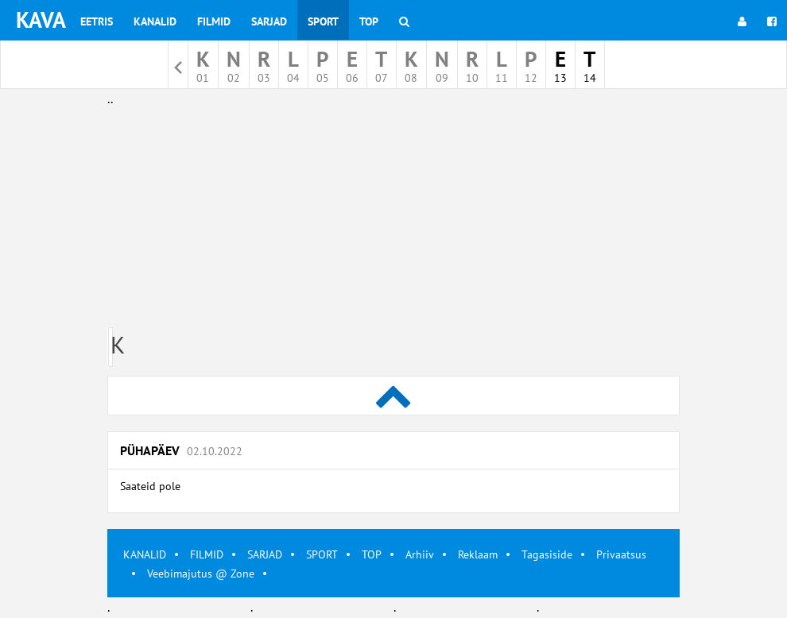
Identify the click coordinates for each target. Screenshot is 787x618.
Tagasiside (546, 554)
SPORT (322, 554)
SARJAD (264, 554)
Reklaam (478, 554)
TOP (372, 554)
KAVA (41, 19)
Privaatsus (621, 554)
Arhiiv (419, 554)
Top (368, 21)
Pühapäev (181, 450)
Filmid (214, 21)
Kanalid (155, 21)
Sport (323, 21)
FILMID (206, 554)
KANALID (144, 554)
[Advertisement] (393, 221)
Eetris (96, 21)
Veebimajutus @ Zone (200, 573)
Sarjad (269, 21)
